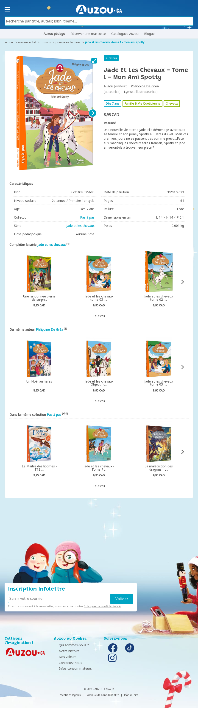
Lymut (129, 91)
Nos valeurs (64, 657)
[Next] (93, 113)
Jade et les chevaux (80, 225)
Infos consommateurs (71, 668)
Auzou (108, 86)
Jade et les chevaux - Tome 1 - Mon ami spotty (114, 42)
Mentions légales (70, 695)
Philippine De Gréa (145, 86)
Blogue (149, 33)
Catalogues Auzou (125, 33)
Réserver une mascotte (88, 33)
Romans (46, 42)
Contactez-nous (67, 663)
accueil (9, 42)
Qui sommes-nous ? (70, 645)
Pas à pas (87, 217)
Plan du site (131, 695)
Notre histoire (65, 651)
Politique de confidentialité (102, 606)
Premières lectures (68, 42)
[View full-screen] (94, 61)
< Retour (111, 58)
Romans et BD (27, 42)
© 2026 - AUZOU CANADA (99, 689)
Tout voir (99, 316)
